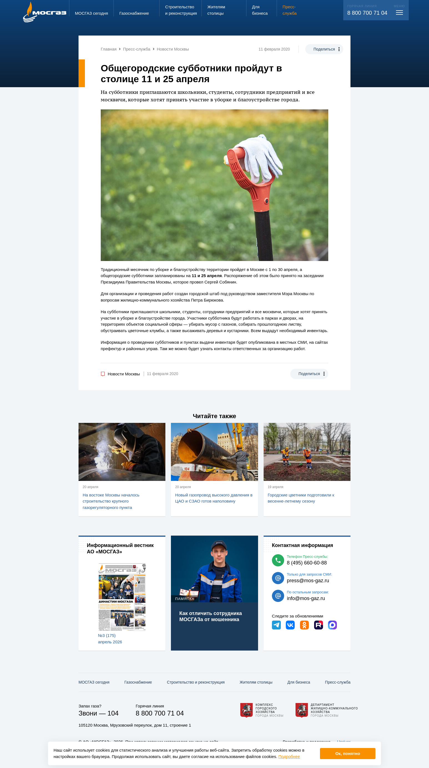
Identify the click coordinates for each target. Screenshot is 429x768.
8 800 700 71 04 (367, 13)
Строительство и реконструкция (196, 682)
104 (112, 713)
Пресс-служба (337, 682)
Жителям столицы (255, 682)
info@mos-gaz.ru (306, 598)
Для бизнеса (298, 682)
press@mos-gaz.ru (308, 580)
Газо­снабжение (138, 682)
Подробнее (289, 756)
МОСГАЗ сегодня (94, 682)
